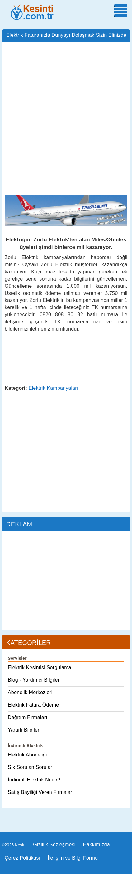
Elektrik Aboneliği (27, 754)
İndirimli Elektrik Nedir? (34, 779)
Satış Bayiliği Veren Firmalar (40, 792)
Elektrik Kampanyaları (53, 388)
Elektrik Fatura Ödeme (33, 704)
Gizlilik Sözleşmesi (54, 844)
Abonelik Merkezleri (30, 692)
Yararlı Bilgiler (24, 729)
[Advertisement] (66, 114)
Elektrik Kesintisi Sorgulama (39, 667)
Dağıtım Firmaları (27, 717)
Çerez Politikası (22, 858)
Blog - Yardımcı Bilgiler (33, 680)
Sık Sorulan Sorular (30, 767)
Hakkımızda (96, 844)
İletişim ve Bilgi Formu (73, 858)
